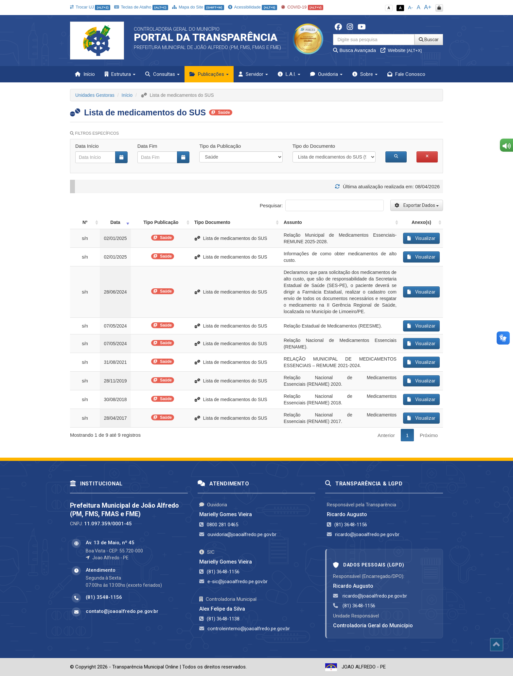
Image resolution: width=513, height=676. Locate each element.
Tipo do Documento (313, 146)
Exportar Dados (417, 205)
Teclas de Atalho (141, 7)
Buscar (429, 39)
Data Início (87, 146)
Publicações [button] (209, 74)
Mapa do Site (198, 7)
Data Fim (147, 146)
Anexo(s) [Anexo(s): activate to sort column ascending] (421, 222)
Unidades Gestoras (95, 95)
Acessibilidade (252, 7)
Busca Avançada (354, 50)
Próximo (429, 435)
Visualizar (421, 238)
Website (401, 50)
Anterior (386, 435)
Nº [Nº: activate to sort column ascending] (84, 222)
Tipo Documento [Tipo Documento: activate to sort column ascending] (212, 222)
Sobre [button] (365, 74)
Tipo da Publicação (220, 146)
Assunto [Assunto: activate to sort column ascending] (293, 222)
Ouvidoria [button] (326, 74)
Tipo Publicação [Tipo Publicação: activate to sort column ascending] (160, 222)
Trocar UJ (90, 7)
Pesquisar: (322, 205)
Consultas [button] (162, 74)
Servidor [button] (253, 74)
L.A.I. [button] (289, 74)
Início (85, 74)
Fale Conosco (406, 74)
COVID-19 (302, 7)
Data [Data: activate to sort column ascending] (115, 222)
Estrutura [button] (120, 74)
